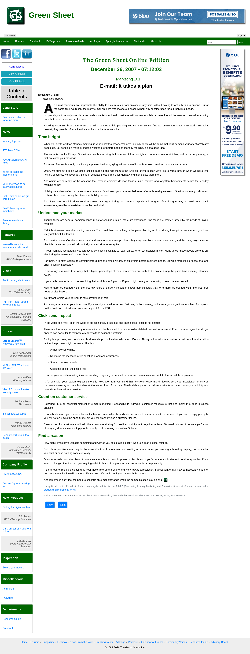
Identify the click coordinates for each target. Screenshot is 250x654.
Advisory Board (219, 642)
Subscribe (10, 35)
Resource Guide (75, 41)
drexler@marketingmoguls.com (60, 489)
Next (63, 504)
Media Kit (139, 41)
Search (241, 42)
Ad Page (95, 41)
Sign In (241, 35)
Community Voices (176, 642)
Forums (19, 41)
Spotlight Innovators (117, 41)
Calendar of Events (152, 642)
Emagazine (48, 642)
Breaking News (104, 642)
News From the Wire (81, 642)
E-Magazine (53, 41)
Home (6, 41)
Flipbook (62, 642)
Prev (50, 504)
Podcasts (133, 642)
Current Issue (16, 66)
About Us (156, 41)
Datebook (35, 41)
